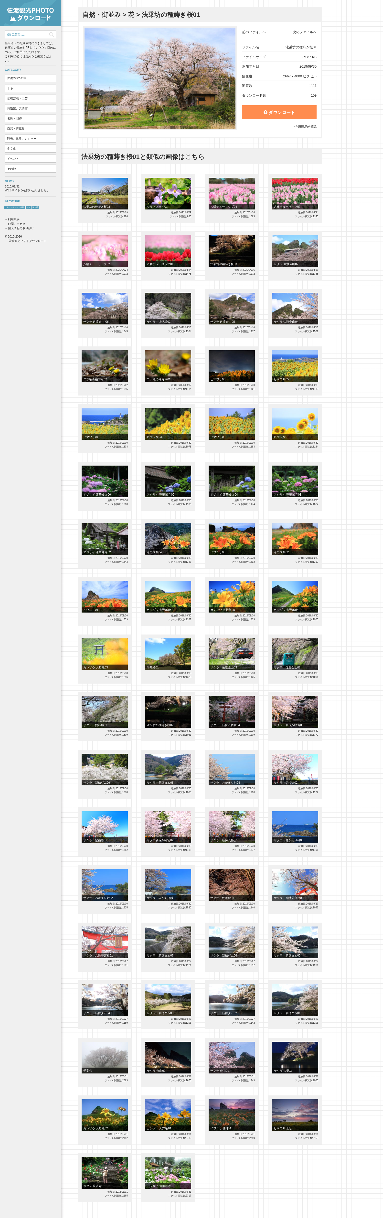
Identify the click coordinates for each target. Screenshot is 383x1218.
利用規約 (14, 219)
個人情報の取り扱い (21, 228)
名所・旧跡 (14, 118)
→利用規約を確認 (305, 126)
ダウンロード (279, 112)
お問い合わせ (16, 224)
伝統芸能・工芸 (17, 98)
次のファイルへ (305, 32)
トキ (10, 88)
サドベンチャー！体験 (14, 207)
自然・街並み (16, 128)
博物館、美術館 (17, 108)
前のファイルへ (254, 32)
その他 (11, 168)
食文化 (11, 148)
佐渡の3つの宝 (16, 78)
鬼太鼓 (35, 207)
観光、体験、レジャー (21, 138)
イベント (13, 158)
